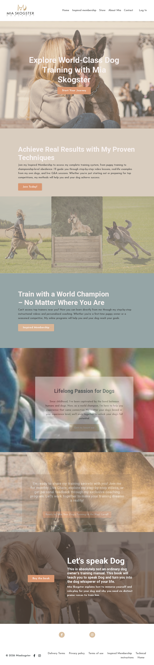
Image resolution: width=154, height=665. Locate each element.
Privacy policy (77, 653)
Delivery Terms (56, 653)
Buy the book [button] (41, 578)
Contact (128, 10)
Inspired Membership (119, 653)
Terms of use (95, 653)
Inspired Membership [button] (36, 327)
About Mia (114, 10)
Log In (143, 10)
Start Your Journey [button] (74, 90)
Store (102, 10)
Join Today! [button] (30, 186)
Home (65, 10)
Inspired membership (84, 10)
